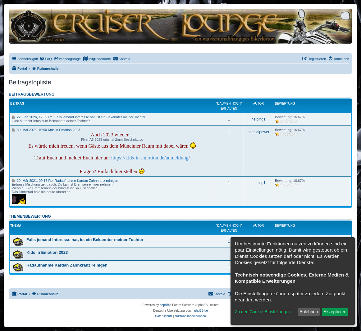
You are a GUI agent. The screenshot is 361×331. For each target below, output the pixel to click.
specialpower (258, 132)
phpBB (164, 305)
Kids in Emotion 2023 (47, 252)
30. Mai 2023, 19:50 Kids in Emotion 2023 (46, 130)
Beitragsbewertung (32, 94)
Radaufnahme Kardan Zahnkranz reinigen (66, 265)
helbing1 (258, 119)
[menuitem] (45, 59)
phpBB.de (201, 310)
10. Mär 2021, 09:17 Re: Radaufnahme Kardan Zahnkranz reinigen (65, 180)
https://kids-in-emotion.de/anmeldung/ (150, 158)
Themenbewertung (30, 216)
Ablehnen (308, 311)
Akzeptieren (334, 311)
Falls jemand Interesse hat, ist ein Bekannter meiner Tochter (84, 239)
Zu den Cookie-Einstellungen (263, 311)
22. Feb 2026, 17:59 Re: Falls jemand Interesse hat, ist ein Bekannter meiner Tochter (78, 117)
